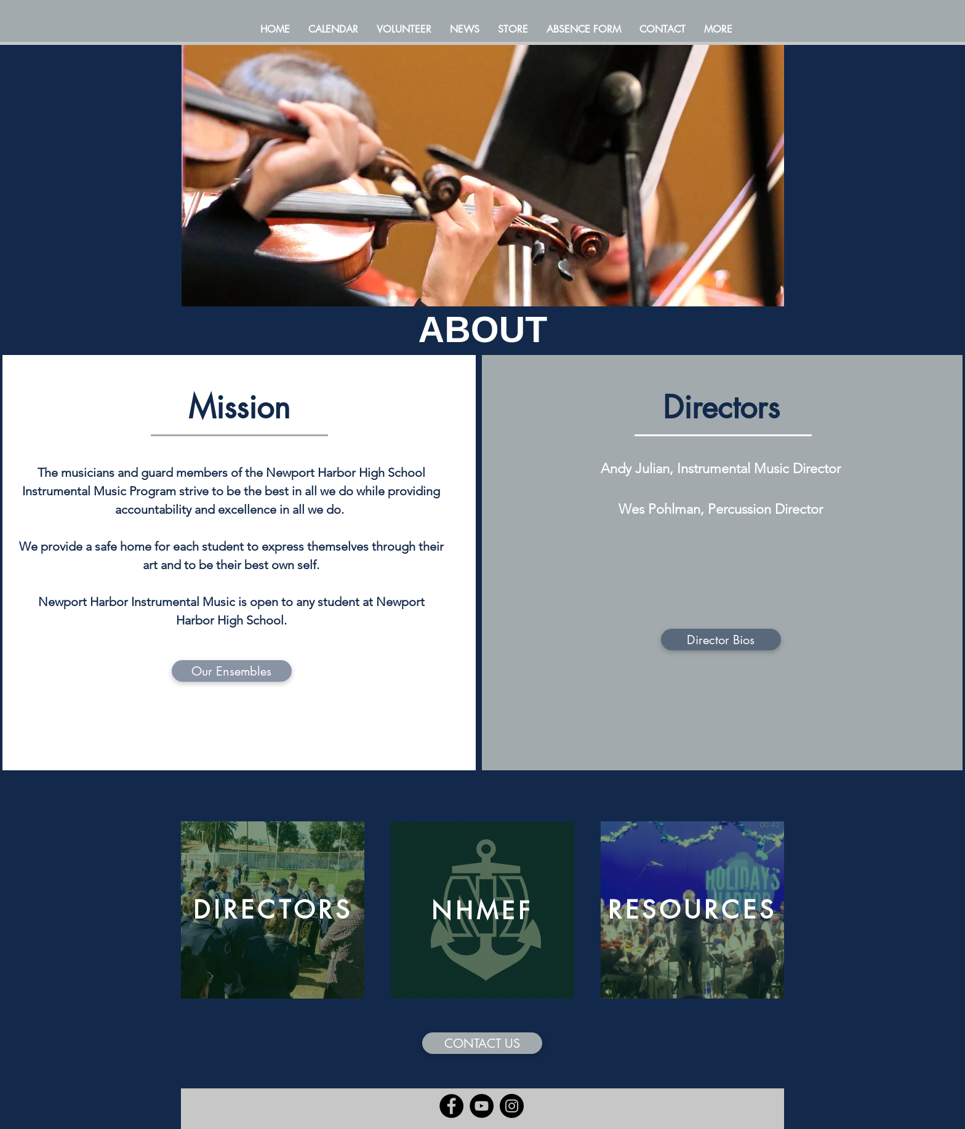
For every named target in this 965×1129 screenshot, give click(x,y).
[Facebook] (451, 1106)
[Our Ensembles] (232, 671)
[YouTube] (482, 1106)
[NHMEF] (482, 910)
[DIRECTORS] (272, 910)
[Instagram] (512, 1106)
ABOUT (483, 329)
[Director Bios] (721, 639)
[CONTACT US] (482, 1043)
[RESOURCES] (692, 910)
